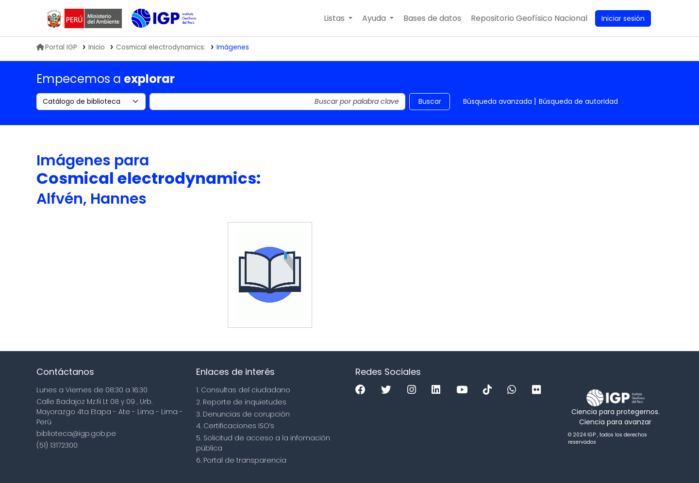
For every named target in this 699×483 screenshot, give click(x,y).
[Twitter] (388, 390)
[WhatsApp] (514, 390)
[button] (338, 18)
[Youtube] (464, 390)
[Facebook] (362, 390)
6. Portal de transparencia (241, 460)
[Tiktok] (490, 390)
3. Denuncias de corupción (243, 414)
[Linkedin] (438, 390)
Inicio (96, 47)
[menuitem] (529, 18)
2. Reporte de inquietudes (241, 402)
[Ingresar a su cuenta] (623, 18)
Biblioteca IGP (156, 38)
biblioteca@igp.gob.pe (76, 433)
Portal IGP (56, 47)
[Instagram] (414, 390)
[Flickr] (539, 390)
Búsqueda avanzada (497, 101)
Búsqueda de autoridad (578, 101)
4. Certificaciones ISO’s (235, 426)
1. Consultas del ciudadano (243, 390)
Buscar (429, 101)
